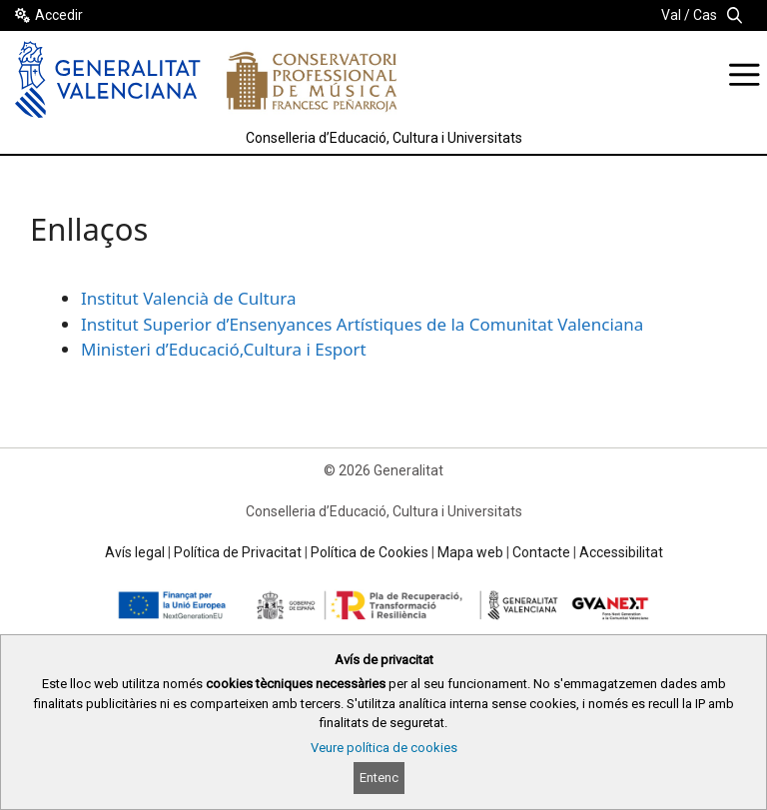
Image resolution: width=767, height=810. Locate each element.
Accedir (59, 15)
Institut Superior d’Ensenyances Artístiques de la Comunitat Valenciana (362, 324)
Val (671, 15)
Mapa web (470, 552)
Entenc (379, 777)
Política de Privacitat (238, 552)
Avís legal (135, 552)
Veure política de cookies (384, 747)
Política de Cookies (369, 552)
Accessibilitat (621, 552)
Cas (705, 15)
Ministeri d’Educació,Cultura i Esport (224, 349)
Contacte (541, 552)
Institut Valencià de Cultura (188, 298)
